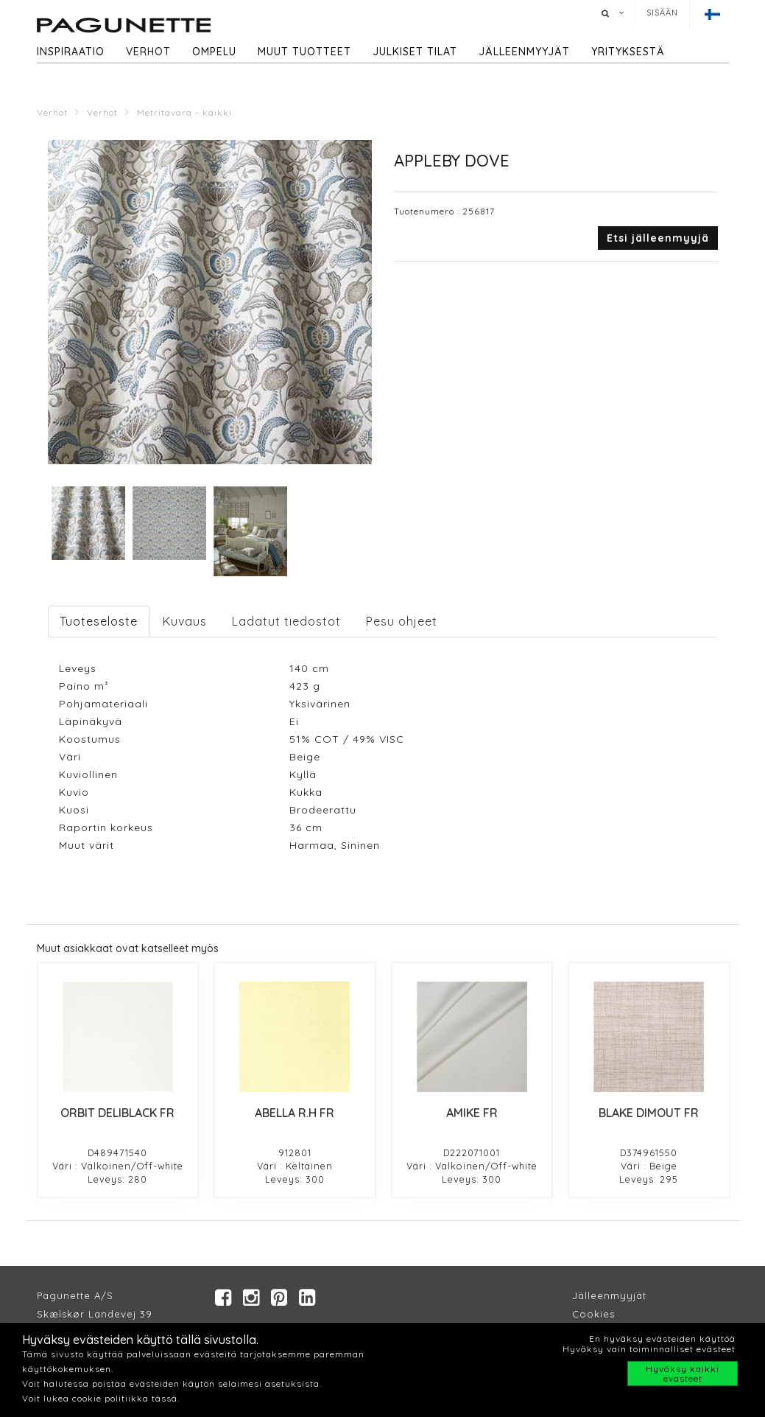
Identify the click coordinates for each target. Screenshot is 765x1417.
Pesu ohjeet (401, 621)
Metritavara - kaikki (184, 112)
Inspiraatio (71, 51)
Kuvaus (185, 621)
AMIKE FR (472, 1112)
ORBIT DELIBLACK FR (117, 1112)
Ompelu (214, 51)
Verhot (148, 51)
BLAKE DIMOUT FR (649, 1112)
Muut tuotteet (304, 51)
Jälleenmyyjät (524, 51)
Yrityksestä (628, 51)
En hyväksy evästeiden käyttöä (662, 1338)
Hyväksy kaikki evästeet (682, 1373)
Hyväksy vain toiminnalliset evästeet (649, 1349)
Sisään (662, 12)
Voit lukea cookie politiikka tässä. (101, 1398)
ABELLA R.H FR (294, 1112)
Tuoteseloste (99, 621)
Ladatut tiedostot (286, 621)
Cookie (591, 1314)
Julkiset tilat (415, 51)
